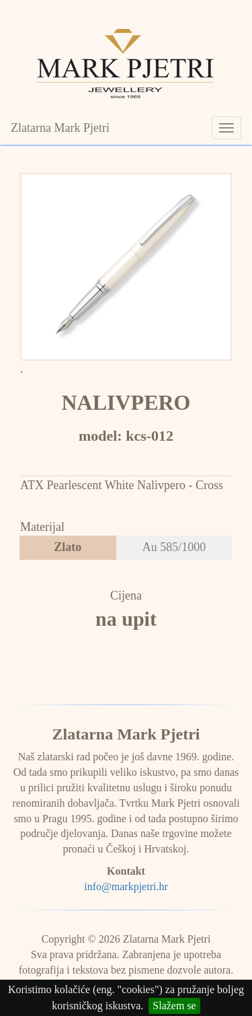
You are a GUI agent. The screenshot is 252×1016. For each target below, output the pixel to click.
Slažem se (174, 1005)
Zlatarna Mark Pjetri (60, 128)
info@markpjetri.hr (125, 886)
